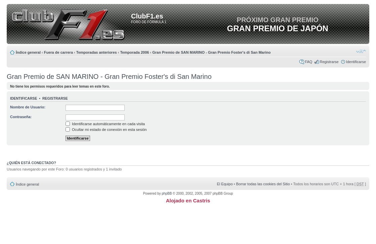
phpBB (167, 193)
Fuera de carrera (58, 52)
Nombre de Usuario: (27, 107)
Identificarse (356, 62)
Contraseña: (21, 117)
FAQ (308, 62)
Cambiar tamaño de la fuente (361, 51)
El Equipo (225, 184)
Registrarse (329, 62)
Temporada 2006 (134, 52)
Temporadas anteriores (96, 52)
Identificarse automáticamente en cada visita (105, 124)
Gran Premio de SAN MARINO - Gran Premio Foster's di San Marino (211, 52)
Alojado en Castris (188, 200)
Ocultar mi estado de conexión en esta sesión (106, 130)
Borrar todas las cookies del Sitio (263, 184)
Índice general (28, 52)
